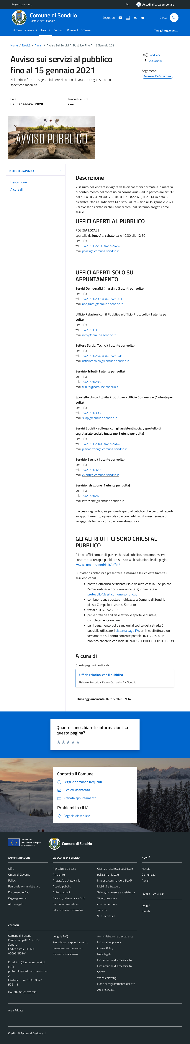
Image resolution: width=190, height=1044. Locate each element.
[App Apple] (141, 17)
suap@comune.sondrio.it (99, 417)
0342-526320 (91, 469)
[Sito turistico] (126, 17)
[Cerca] (174, 17)
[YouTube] (119, 17)
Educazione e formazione (68, 910)
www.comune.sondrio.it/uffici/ (98, 564)
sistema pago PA (127, 630)
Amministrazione (25, 30)
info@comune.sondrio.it (99, 335)
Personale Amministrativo (24, 886)
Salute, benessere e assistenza (116, 892)
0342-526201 (112, 298)
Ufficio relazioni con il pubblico (101, 674)
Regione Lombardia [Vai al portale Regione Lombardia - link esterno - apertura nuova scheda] (22, 4)
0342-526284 (91, 443)
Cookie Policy (105, 948)
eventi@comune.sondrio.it (100, 474)
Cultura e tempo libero (66, 904)
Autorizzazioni (61, 892)
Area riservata (105, 989)
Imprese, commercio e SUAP (114, 880)
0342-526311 (91, 329)
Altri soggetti (16, 904)
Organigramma (17, 898)
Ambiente (59, 874)
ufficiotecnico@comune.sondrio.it (105, 360)
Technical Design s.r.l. (33, 1033)
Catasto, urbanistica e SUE (69, 898)
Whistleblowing (106, 978)
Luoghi (146, 905)
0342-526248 (112, 355)
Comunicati (148, 874)
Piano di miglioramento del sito (116, 983)
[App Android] (133, 17)
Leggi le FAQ (60, 936)
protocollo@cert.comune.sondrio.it (112, 594)
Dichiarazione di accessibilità (114, 960)
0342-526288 (91, 381)
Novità (45, 30)
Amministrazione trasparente (115, 936)
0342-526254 (91, 355)
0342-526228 (111, 245)
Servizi (58, 30)
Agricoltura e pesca (64, 868)
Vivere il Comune (79, 30)
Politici (12, 880)
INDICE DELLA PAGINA (35, 171)
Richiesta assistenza (65, 954)
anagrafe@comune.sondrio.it (102, 303)
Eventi (146, 911)
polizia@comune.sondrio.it (100, 251)
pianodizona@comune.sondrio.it (104, 449)
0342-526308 (91, 412)
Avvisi (145, 880)
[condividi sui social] (151, 55)
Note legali (104, 954)
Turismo (102, 910)
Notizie (146, 868)
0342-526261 (91, 495)
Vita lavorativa (106, 916)
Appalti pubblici (62, 886)
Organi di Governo (19, 874)
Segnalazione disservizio (67, 948)
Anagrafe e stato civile (66, 880)
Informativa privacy (109, 942)
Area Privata (15, 1010)
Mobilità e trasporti (108, 886)
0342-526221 (91, 245)
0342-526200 (91, 298)
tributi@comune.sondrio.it (100, 386)
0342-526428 (111, 443)
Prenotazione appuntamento (70, 942)
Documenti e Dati (19, 892)
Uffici (11, 868)
